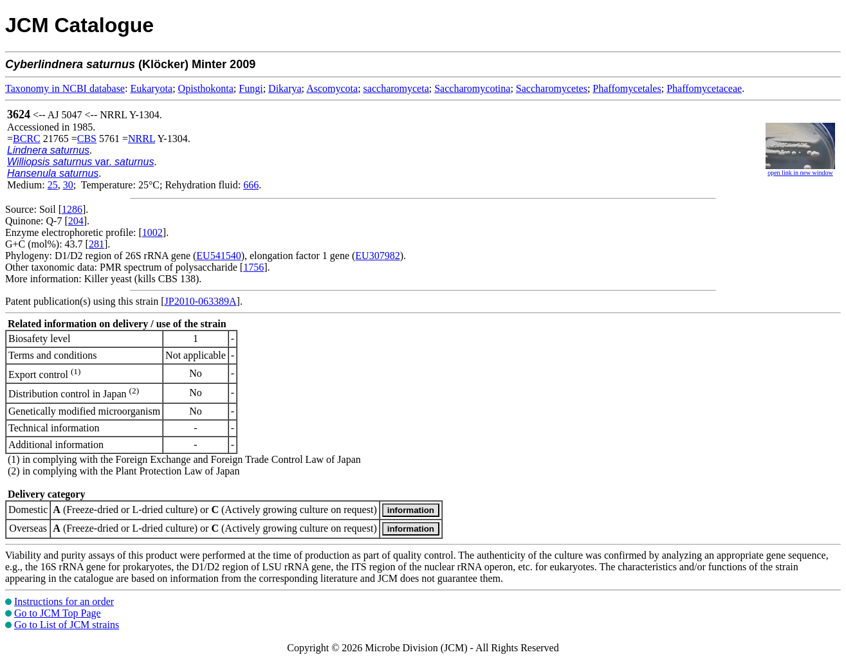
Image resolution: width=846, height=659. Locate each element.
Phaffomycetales (627, 88)
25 (53, 184)
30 (68, 184)
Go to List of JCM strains (66, 624)
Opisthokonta (206, 88)
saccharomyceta (396, 88)
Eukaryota (151, 88)
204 (76, 220)
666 (251, 184)
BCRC (27, 138)
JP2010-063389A (201, 301)
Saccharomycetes (551, 88)
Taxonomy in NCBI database (65, 88)
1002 (152, 232)
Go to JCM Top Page (57, 613)
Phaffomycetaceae (704, 88)
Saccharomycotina (472, 88)
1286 (72, 209)
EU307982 (377, 255)
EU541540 (218, 255)
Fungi (250, 88)
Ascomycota (332, 88)
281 (96, 244)
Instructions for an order (64, 601)
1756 (253, 267)
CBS (87, 138)
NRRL (141, 138)
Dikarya (285, 88)
